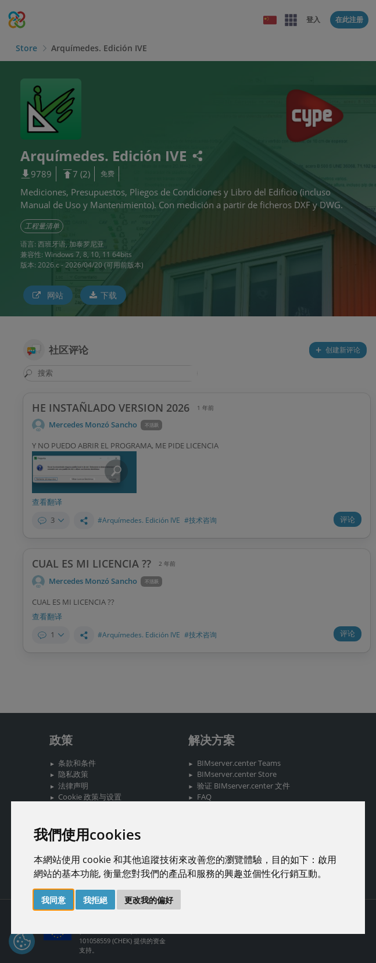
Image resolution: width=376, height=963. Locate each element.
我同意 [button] (53, 899)
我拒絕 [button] (95, 899)
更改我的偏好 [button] (148, 899)
